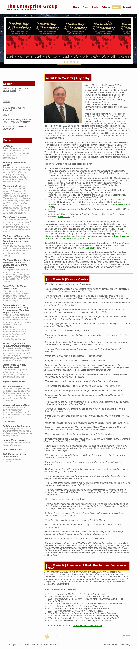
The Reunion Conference (85, 248)
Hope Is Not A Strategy (14, 440)
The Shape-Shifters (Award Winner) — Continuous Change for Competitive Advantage (16, 263)
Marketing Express (12, 386)
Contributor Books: (12, 450)
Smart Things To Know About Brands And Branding (17, 344)
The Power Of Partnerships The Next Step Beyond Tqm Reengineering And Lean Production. (17, 240)
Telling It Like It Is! (103, 245)
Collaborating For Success (16, 426)
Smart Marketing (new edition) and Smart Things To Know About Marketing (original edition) (16, 309)
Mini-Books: (9, 421)
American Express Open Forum (74, 238)
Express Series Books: (14, 381)
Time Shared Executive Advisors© (14, 109)
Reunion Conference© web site (87, 625)
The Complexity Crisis (14, 186)
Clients (6, 115)
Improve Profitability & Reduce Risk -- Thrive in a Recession (17, 120)
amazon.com (64, 216)
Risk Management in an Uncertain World (14, 455)
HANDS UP (8, 146)
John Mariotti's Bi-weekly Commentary (14, 127)
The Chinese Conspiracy (15, 217)
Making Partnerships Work (16, 405)
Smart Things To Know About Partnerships (14, 366)
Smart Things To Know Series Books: (14, 287)
